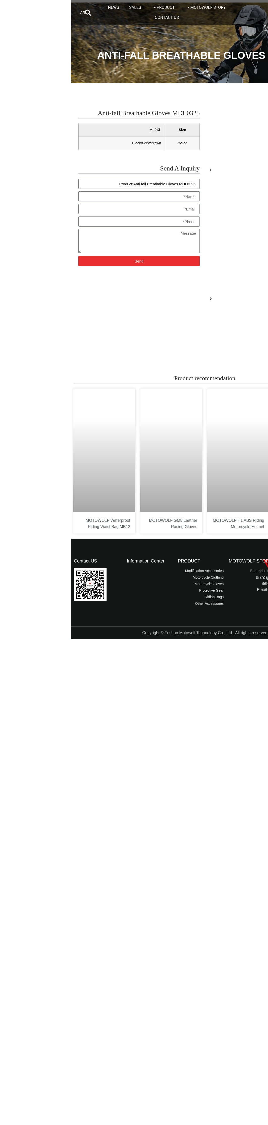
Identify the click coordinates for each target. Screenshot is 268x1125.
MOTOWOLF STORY (135, 8)
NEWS (42, 7)
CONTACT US (96, 17)
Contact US (14, 561)
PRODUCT (93, 8)
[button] (17, 12)
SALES (64, 7)
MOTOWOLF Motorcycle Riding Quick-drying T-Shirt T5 (236, 526)
